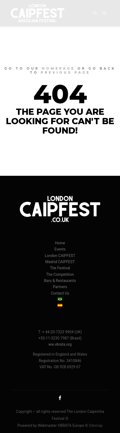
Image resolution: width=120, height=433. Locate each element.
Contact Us (60, 293)
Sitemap (96, 425)
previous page (65, 72)
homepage (58, 68)
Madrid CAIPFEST (60, 262)
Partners (60, 287)
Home (60, 243)
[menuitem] (60, 299)
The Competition (60, 274)
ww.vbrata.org (60, 344)
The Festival (60, 268)
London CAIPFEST (60, 255)
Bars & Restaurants (60, 280)
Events (59, 249)
